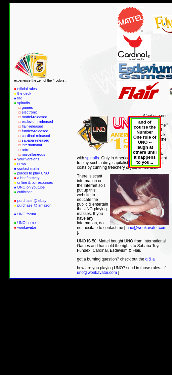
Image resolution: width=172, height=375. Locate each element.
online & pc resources (35, 182)
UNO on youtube (31, 187)
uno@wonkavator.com (146, 227)
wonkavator (26, 227)
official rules (27, 89)
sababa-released (35, 140)
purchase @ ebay (31, 201)
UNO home (26, 223)
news (21, 164)
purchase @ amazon (34, 205)
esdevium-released (37, 122)
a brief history (28, 178)
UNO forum (26, 214)
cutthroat (24, 192)
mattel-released (34, 117)
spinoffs (23, 103)
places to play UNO (33, 173)
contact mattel (28, 168)
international (32, 145)
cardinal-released (36, 136)
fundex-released (35, 131)
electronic (30, 112)
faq (19, 98)
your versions (28, 159)
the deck (24, 93)
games (27, 107)
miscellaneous (33, 154)
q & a (150, 259)
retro (26, 150)
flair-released (32, 126)
